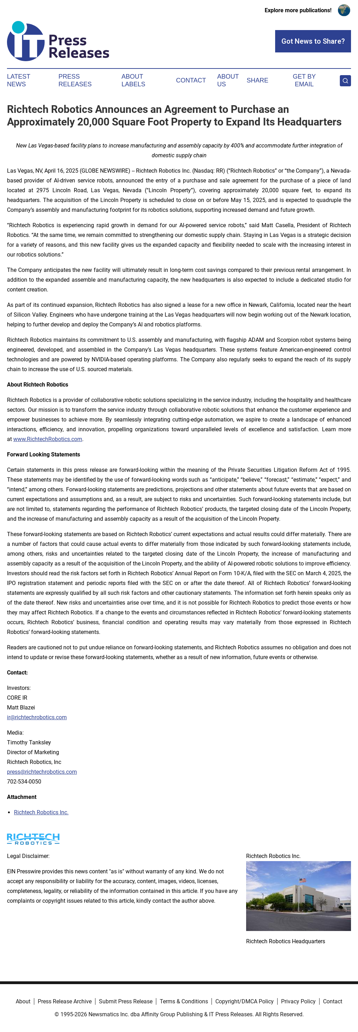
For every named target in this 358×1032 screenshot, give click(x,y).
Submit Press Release (125, 1001)
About (23, 1001)
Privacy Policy (298, 1001)
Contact (191, 80)
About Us (228, 80)
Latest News (18, 80)
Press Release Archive (65, 1001)
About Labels (133, 80)
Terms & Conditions (184, 1001)
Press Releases (75, 80)
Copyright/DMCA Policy (244, 1001)
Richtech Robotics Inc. (41, 812)
